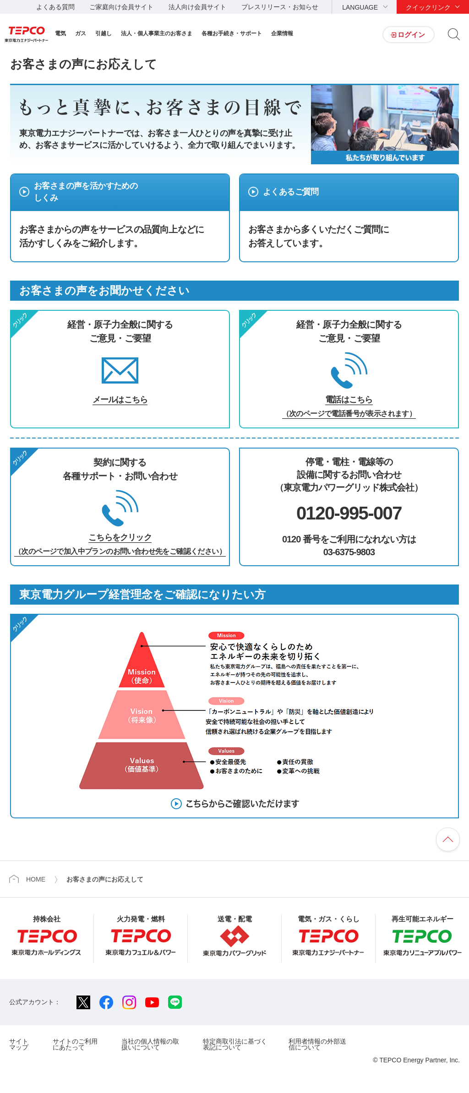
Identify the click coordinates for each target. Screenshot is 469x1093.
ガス (80, 33)
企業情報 (282, 33)
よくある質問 (55, 7)
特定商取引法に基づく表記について (235, 1044)
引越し (103, 33)
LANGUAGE (360, 7)
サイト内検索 (454, 34)
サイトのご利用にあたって (75, 1044)
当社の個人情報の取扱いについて (150, 1044)
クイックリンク (428, 7)
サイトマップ (18, 1044)
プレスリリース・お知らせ (279, 7)
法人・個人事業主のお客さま (156, 33)
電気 (60, 33)
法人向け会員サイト (197, 7)
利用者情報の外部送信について (317, 1044)
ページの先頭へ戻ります (448, 839)
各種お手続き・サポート (232, 33)
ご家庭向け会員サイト (121, 7)
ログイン (411, 34)
